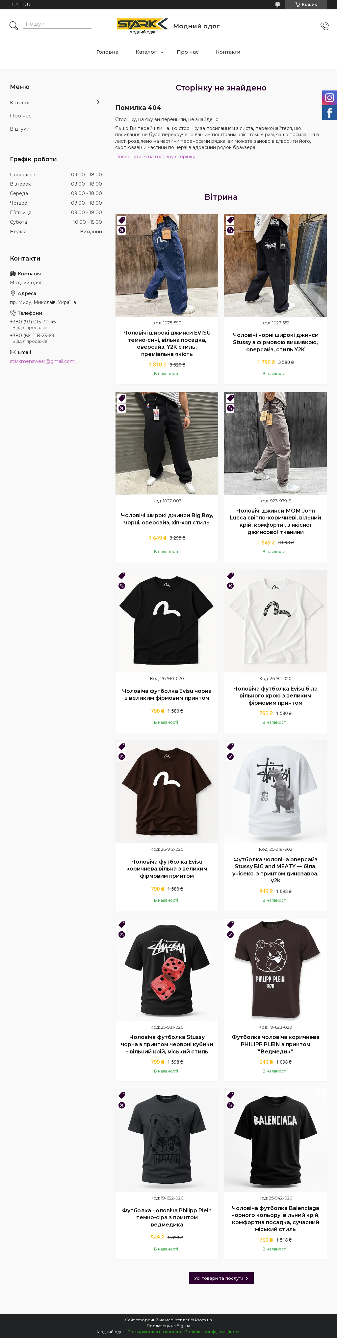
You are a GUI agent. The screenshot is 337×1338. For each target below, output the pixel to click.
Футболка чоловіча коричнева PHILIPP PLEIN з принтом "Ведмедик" (276, 1044)
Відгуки (20, 129)
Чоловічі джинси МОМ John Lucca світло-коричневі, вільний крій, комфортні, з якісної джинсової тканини (275, 521)
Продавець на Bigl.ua (168, 1325)
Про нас (188, 52)
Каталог (146, 52)
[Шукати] (14, 26)
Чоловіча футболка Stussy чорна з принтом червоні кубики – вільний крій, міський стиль (167, 1044)
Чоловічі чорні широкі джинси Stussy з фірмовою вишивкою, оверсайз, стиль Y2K (276, 342)
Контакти (228, 52)
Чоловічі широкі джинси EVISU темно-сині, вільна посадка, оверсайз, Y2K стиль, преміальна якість (167, 343)
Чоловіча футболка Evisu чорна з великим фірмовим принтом (167, 694)
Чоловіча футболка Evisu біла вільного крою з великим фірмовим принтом (275, 696)
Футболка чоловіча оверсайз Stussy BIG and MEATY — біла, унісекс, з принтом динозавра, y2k (275, 870)
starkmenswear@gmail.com (42, 361)
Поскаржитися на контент (154, 1331)
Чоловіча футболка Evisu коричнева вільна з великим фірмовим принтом (166, 869)
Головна (107, 52)
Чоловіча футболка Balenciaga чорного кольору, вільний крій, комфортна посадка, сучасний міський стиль (275, 1219)
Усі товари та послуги (218, 1278)
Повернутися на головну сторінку (155, 157)
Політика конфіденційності (212, 1331)
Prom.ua (203, 1319)
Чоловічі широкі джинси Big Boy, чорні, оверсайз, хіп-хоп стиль (167, 519)
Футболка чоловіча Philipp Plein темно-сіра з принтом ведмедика (167, 1217)
